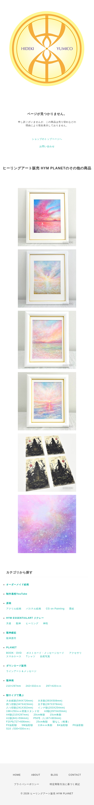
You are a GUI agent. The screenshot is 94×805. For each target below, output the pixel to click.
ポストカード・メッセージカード (45, 653)
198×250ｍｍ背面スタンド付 (22, 711)
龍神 (18, 623)
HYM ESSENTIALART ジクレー (25, 618)
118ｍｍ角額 (45, 725)
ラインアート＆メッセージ (21, 671)
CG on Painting (55, 608)
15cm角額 (55, 714)
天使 (8, 623)
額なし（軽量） (61, 721)
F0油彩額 (11, 725)
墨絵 (71, 608)
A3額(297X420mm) (55, 711)
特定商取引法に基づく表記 (65, 784)
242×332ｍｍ (33, 686)
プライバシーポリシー (26, 784)
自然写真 (45, 656)
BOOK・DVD (14, 653)
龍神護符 (11, 638)
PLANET (11, 647)
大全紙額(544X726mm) (19, 700)
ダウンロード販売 (16, 665)
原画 (8, 603)
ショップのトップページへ (47, 139)
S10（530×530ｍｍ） (18, 728)
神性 (45, 623)
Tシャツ (30, 656)
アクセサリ (75, 653)
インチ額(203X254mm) (51, 707)
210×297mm (13, 686)
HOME (17, 775)
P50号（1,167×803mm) (47, 718)
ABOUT (35, 775)
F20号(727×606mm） (19, 721)
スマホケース (13, 656)
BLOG (54, 775)
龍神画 (10, 680)
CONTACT (75, 775)
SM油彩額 (27, 725)
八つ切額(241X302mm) (19, 707)
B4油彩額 (62, 725)
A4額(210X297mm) (17, 714)
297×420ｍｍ (54, 686)
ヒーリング (32, 623)
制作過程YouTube (16, 594)
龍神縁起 (11, 632)
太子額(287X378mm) (50, 704)
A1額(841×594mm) (17, 718)
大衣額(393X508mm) (50, 700)
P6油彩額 (78, 725)
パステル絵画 (33, 608)
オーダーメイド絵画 (17, 584)
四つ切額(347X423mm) (19, 704)
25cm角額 (42, 721)
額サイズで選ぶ (15, 695)
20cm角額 (39, 714)
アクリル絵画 (13, 608)
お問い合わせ (47, 146)
